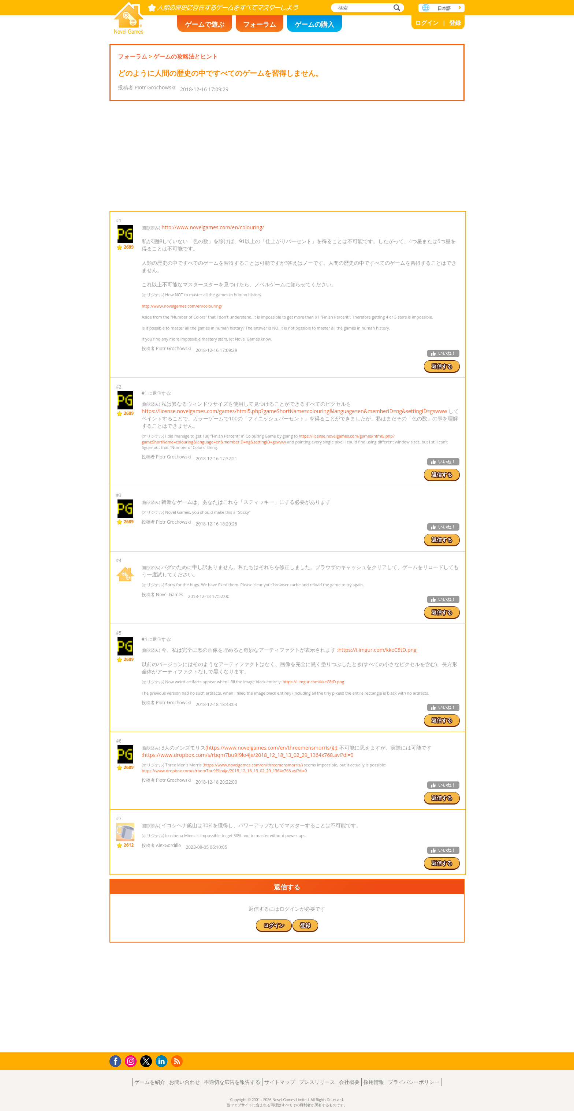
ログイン (427, 23)
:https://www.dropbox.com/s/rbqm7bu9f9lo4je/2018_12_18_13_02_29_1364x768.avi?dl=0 (247, 754)
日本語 (444, 8)
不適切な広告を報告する (232, 1081)
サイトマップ (279, 1081)
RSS (178, 1061)
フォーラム (259, 24)
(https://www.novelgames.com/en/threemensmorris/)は (271, 747)
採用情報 (374, 1081)
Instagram (132, 1061)
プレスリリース (317, 1081)
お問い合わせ (184, 1081)
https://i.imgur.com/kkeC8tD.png (313, 681)
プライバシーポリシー (413, 1081)
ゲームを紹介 (149, 1081)
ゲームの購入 (314, 24)
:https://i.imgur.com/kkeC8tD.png (377, 649)
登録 (455, 23)
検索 (396, 8)
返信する (442, 366)
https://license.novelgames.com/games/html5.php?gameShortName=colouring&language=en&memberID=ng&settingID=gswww (294, 411)
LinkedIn (162, 1061)
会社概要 (349, 1081)
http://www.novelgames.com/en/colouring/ (212, 227)
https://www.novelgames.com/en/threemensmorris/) (253, 765)
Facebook (117, 1060)
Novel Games (128, 15)
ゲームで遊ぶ (204, 24)
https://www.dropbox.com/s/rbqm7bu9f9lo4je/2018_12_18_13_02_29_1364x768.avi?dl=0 (224, 770)
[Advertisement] (287, 156)
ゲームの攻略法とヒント (185, 56)
